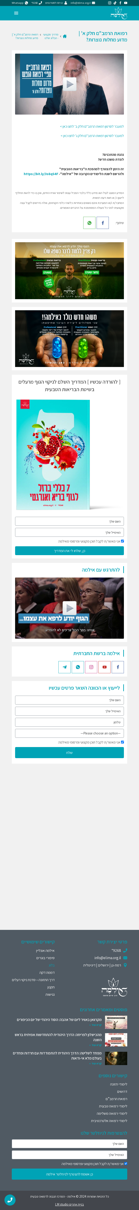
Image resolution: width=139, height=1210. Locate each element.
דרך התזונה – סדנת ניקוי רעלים (33, 979)
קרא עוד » (95, 1025)
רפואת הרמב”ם (116, 1098)
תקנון (51, 987)
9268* (116, 950)
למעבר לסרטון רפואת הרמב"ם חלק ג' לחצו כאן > (92, 135)
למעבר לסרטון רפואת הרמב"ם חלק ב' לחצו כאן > (92, 126)
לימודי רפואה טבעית (113, 1106)
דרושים (122, 1091)
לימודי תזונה (118, 1084)
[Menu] (16, 13)
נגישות (50, 994)
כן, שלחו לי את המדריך (69, 550)
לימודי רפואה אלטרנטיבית (109, 1120)
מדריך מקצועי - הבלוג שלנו (50, 36)
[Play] (69, 84)
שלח (69, 752)
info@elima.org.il (107, 957)
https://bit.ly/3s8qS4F (41, 174)
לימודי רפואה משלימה (112, 1113)
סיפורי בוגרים (45, 957)
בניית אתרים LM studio (69, 1204)
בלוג (52, 965)
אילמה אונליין (45, 950)
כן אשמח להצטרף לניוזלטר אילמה (69, 1174)
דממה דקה (47, 972)
